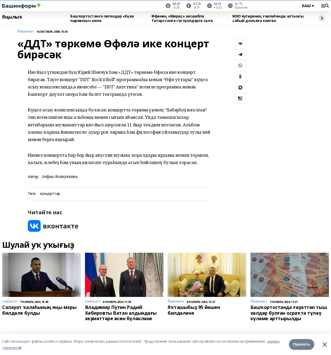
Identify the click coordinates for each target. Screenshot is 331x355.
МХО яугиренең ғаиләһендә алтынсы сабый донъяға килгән (268, 18)
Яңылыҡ (12, 17)
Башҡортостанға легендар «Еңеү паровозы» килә (102, 18)
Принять (301, 344)
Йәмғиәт (25, 31)
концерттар (50, 193)
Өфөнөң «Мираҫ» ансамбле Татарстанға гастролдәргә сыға (182, 18)
